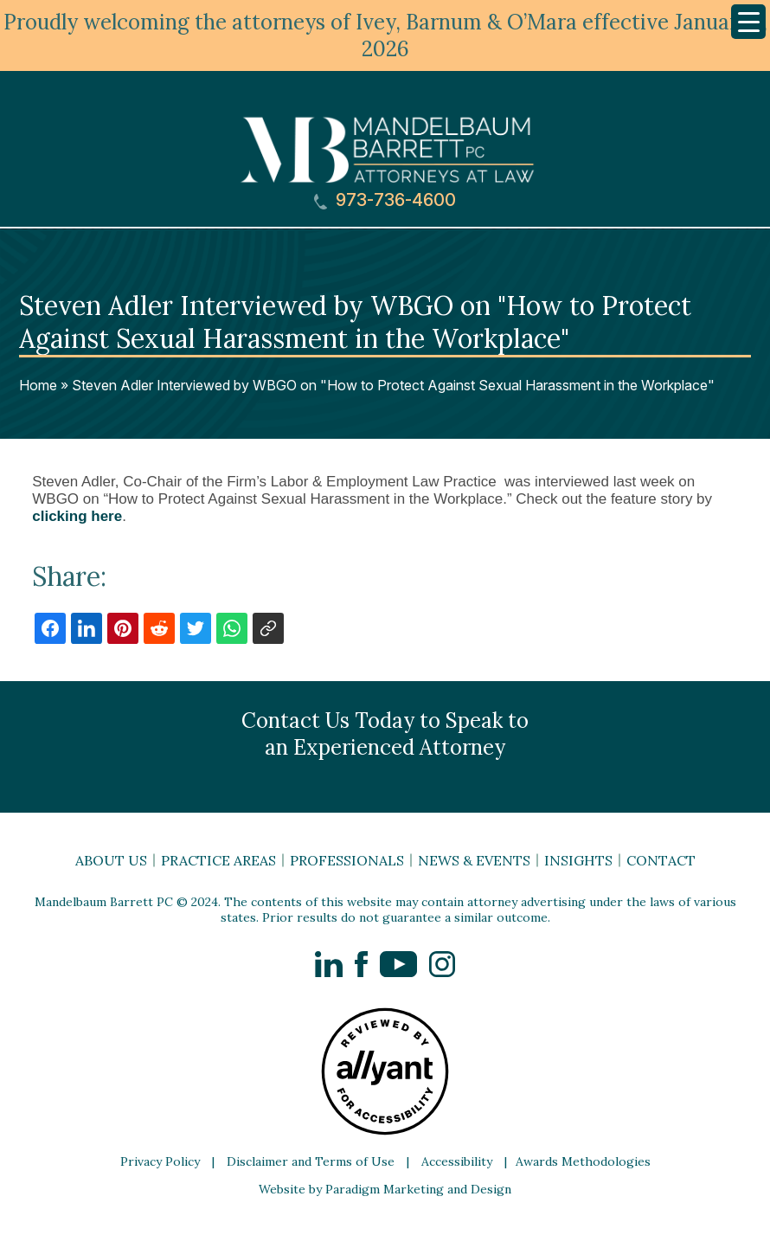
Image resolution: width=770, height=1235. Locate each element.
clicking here (77, 516)
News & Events (474, 860)
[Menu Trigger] (748, 21)
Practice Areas (218, 860)
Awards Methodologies (583, 1161)
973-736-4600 (385, 200)
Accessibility (456, 1161)
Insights (578, 860)
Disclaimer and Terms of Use (311, 1161)
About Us (111, 860)
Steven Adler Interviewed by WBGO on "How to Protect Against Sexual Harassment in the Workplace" (393, 385)
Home (38, 385)
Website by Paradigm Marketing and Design (385, 1189)
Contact (661, 860)
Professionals (347, 860)
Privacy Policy (160, 1161)
